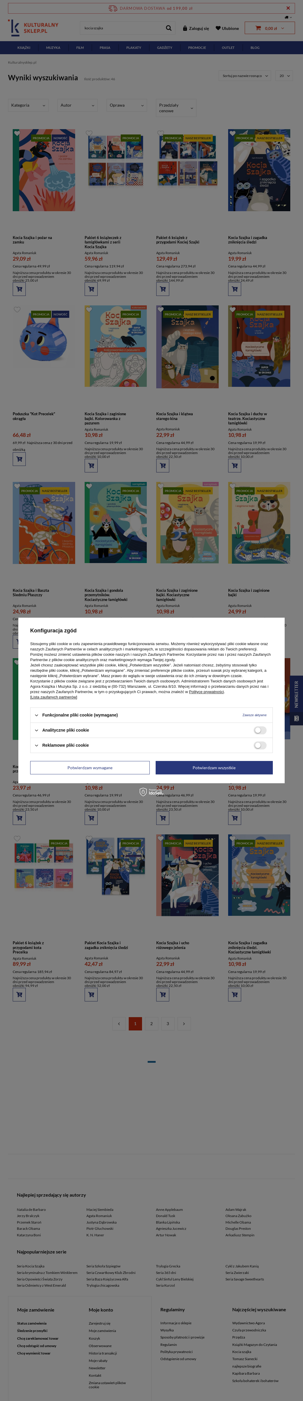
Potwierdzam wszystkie (214, 767)
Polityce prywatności (206, 692)
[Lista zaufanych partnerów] (53, 697)
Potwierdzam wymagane (89, 767)
